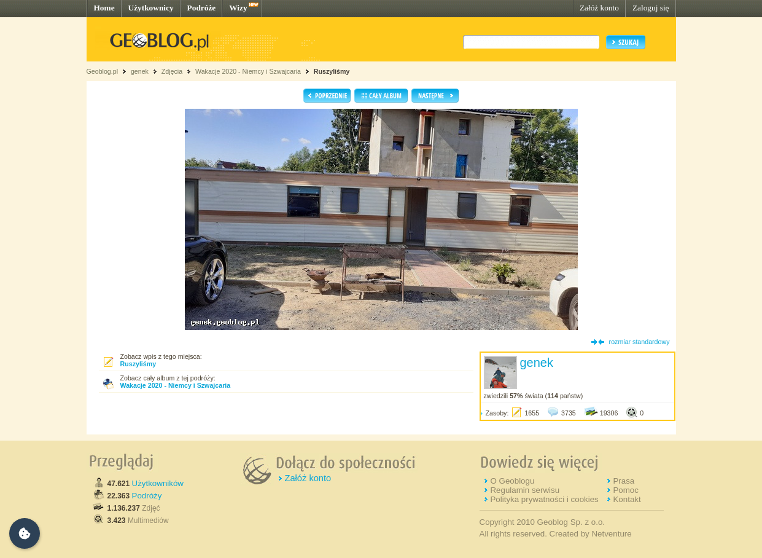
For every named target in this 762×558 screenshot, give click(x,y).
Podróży (147, 495)
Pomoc (625, 490)
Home (104, 7)
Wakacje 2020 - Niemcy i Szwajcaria (248, 71)
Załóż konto (599, 7)
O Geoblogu (512, 480)
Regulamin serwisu (524, 490)
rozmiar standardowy (639, 341)
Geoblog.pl (103, 71)
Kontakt (626, 499)
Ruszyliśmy (332, 71)
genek (140, 71)
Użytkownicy (151, 7)
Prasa (623, 480)
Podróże (201, 7)
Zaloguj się (650, 7)
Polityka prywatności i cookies (544, 499)
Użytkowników (158, 483)
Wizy (238, 7)
